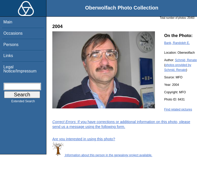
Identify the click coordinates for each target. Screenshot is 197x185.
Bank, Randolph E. (177, 43)
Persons (10, 44)
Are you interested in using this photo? (83, 139)
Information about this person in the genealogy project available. (102, 155)
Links (8, 55)
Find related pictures (178, 109)
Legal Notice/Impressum (19, 69)
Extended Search (23, 102)
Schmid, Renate (186, 60)
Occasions (13, 33)
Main (7, 22)
